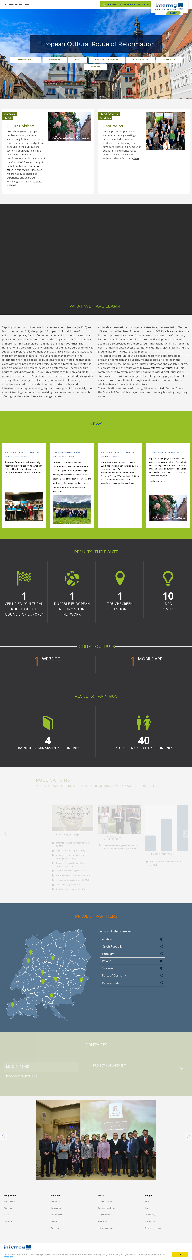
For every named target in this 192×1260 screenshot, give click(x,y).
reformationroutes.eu (164, 368)
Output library (104, 1214)
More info (8, 1256)
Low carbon (56, 1208)
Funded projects (105, 1201)
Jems (147, 1208)
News (78, 59)
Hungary (132, 953)
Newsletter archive (153, 1228)
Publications (140, 59)
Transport (55, 1228)
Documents (150, 1221)
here (136, 158)
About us (8, 1208)
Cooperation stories (106, 1208)
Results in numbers (106, 59)
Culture (54, 1221)
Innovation (55, 1201)
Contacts (169, 59)
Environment (56, 1214)
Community (150, 1214)
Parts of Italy (132, 982)
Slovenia (132, 968)
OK (180, 1254)
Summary (54, 59)
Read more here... (157, 481)
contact (37, 181)
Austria (132, 939)
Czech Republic (132, 946)
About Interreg (10, 1201)
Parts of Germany (132, 975)
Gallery (95, 66)
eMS (147, 1201)
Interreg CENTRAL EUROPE (17, 4)
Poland (132, 961)
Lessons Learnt (26, 59)
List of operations (105, 1228)
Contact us (8, 1221)
